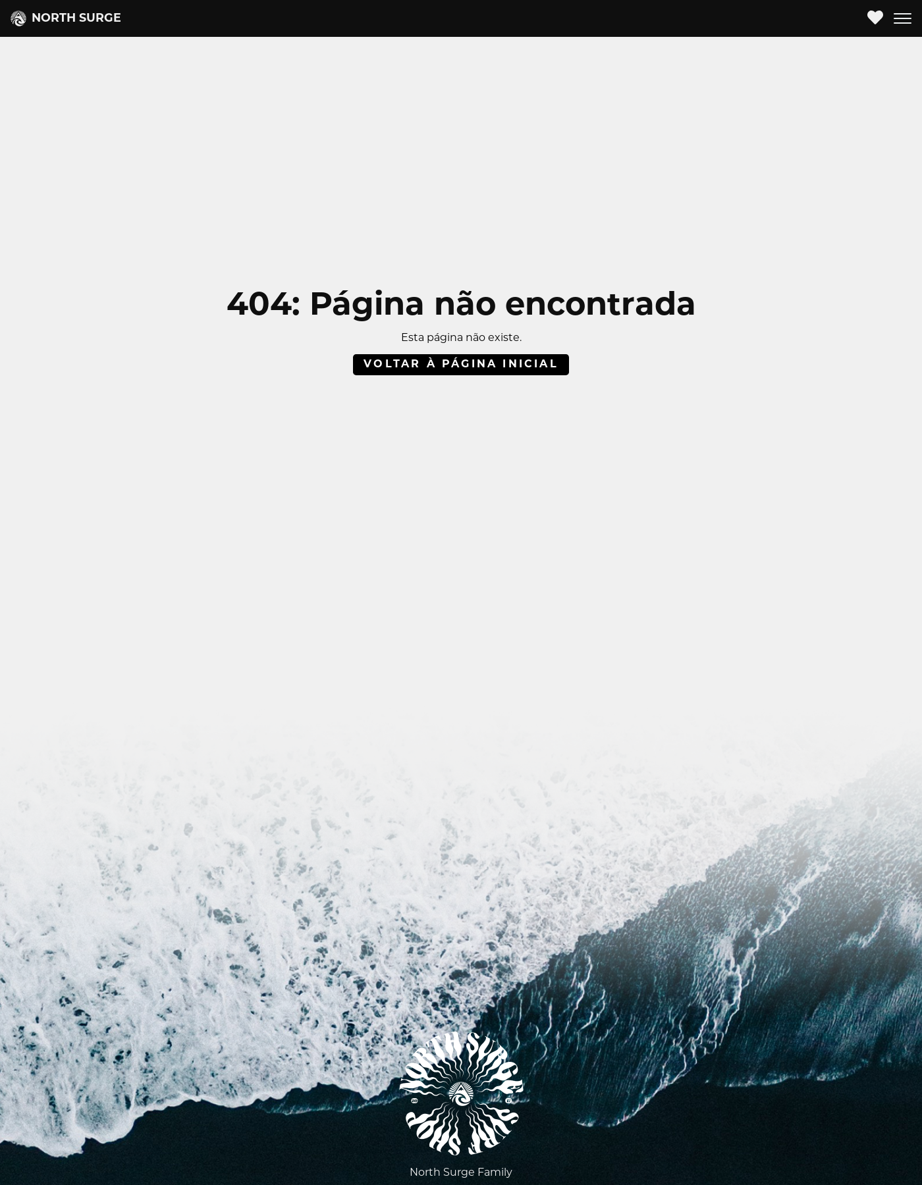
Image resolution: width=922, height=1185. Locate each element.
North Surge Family (461, 1173)
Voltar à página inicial (461, 364)
